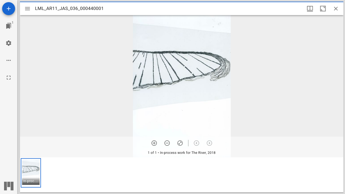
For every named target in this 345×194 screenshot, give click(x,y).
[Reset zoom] (180, 143)
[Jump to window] (8, 25)
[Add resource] (8, 8)
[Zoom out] (167, 143)
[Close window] (335, 8)
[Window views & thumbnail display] (309, 8)
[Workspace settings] (8, 43)
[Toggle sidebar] (27, 8)
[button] (31, 173)
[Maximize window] (322, 8)
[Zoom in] (154, 143)
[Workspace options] (8, 60)
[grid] (181, 174)
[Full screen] (8, 77)
